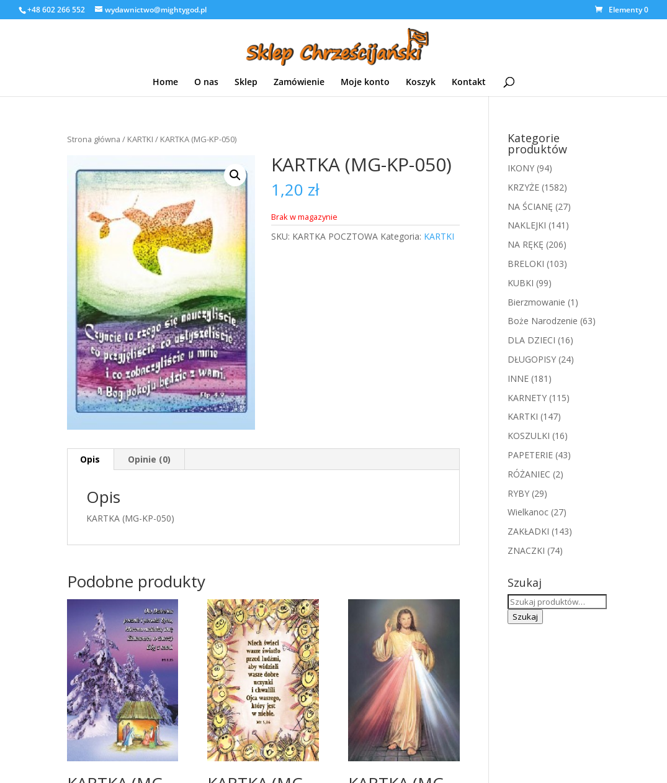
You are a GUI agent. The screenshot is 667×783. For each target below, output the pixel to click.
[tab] (90, 459)
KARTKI (140, 139)
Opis (90, 459)
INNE (518, 378)
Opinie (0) (149, 459)
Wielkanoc (528, 512)
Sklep (246, 83)
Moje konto (365, 83)
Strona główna (93, 139)
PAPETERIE (530, 455)
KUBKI (521, 283)
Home (165, 83)
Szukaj (525, 616)
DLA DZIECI (531, 340)
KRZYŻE (523, 187)
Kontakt (469, 83)
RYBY (518, 493)
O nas (206, 83)
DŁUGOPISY (532, 359)
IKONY (521, 168)
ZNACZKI (526, 550)
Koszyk (421, 83)
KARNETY (527, 398)
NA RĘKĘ (526, 244)
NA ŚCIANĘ (530, 206)
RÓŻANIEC (529, 474)
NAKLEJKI (527, 225)
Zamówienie (299, 83)
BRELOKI (526, 263)
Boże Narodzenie (543, 321)
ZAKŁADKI (528, 531)
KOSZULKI (529, 435)
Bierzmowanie (536, 302)
